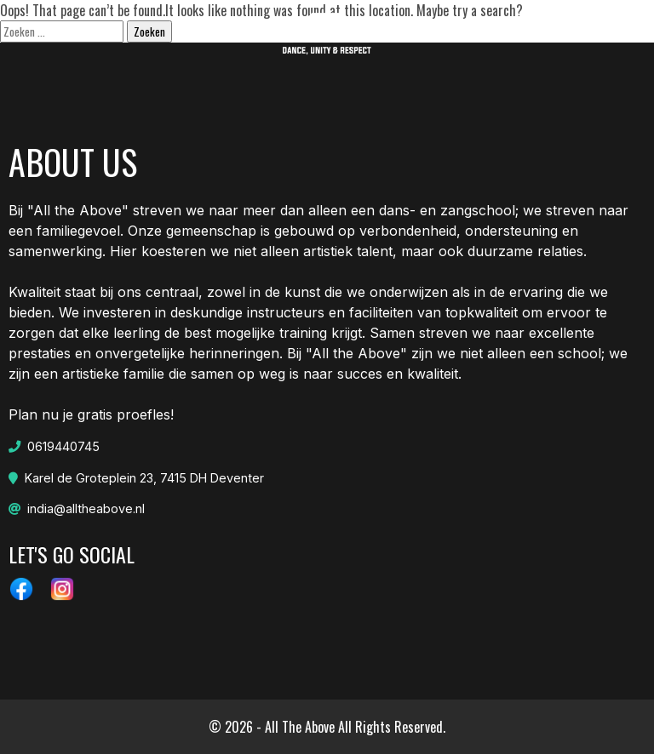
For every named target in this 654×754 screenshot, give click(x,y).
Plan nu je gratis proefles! (91, 468)
